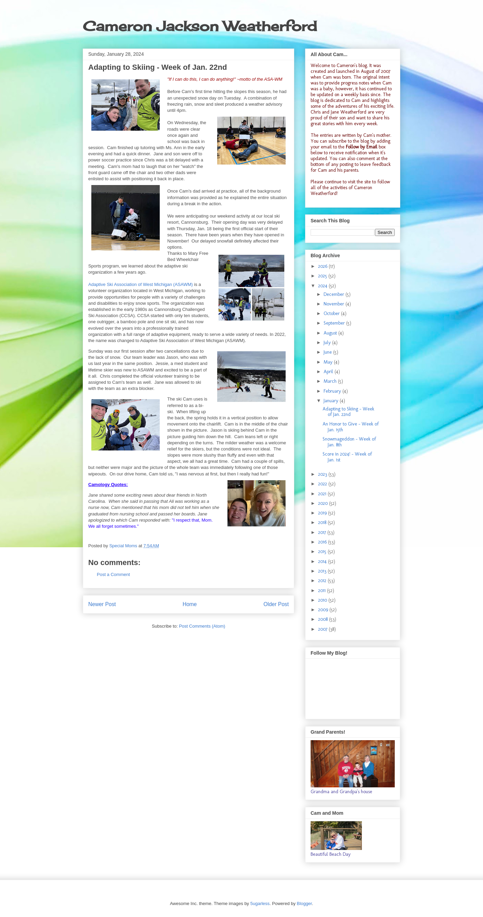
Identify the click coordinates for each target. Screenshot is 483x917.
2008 (323, 619)
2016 (323, 542)
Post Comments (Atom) (202, 626)
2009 (323, 610)
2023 (323, 474)
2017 (322, 532)
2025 (323, 276)
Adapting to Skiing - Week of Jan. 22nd (348, 412)
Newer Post (102, 604)
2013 (323, 571)
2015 (323, 551)
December (334, 294)
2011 (322, 590)
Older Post (276, 604)
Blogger (304, 903)
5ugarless (260, 903)
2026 (323, 266)
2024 (323, 286)
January (332, 401)
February (333, 391)
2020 (323, 503)
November (334, 304)
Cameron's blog (352, 65)
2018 (323, 522)
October (332, 313)
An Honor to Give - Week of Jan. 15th (351, 427)
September (335, 323)
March (331, 381)
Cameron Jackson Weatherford (200, 26)
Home (190, 604)
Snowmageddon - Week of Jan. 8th (349, 442)
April (329, 372)
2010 (323, 600)
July (328, 342)
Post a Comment (113, 574)
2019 (323, 513)
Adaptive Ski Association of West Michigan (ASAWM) (140, 284)
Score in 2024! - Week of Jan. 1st (347, 457)
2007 (323, 629)
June (328, 352)
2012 (323, 581)
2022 (323, 484)
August (331, 333)
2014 (323, 561)
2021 (323, 494)
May (329, 362)
